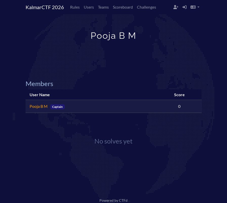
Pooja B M (39, 106)
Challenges (146, 7)
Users (89, 7)
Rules (75, 7)
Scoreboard (123, 7)
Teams (103, 7)
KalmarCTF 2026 (45, 7)
